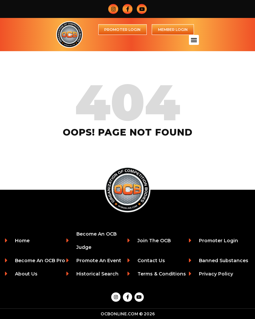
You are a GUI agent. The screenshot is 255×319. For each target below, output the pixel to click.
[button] (194, 40)
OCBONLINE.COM (119, 313)
